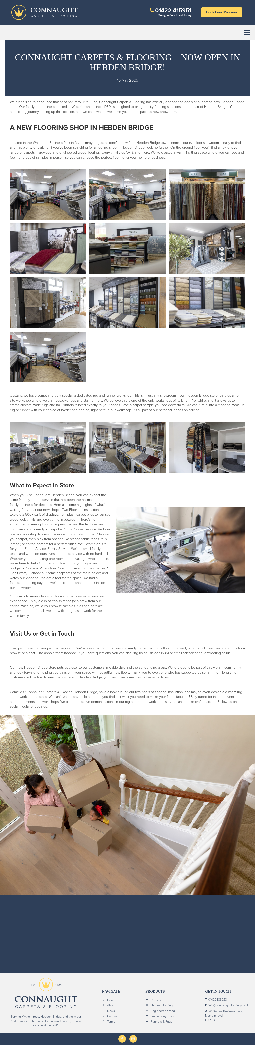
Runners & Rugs (161, 1021)
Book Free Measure (221, 12)
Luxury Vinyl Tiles (162, 1016)
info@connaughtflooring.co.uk (228, 1005)
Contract (112, 1016)
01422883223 (217, 999)
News (111, 1010)
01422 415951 (173, 10)
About (111, 1005)
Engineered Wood (163, 1010)
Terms (111, 1021)
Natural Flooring (162, 1005)
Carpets (156, 1000)
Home (111, 1000)
